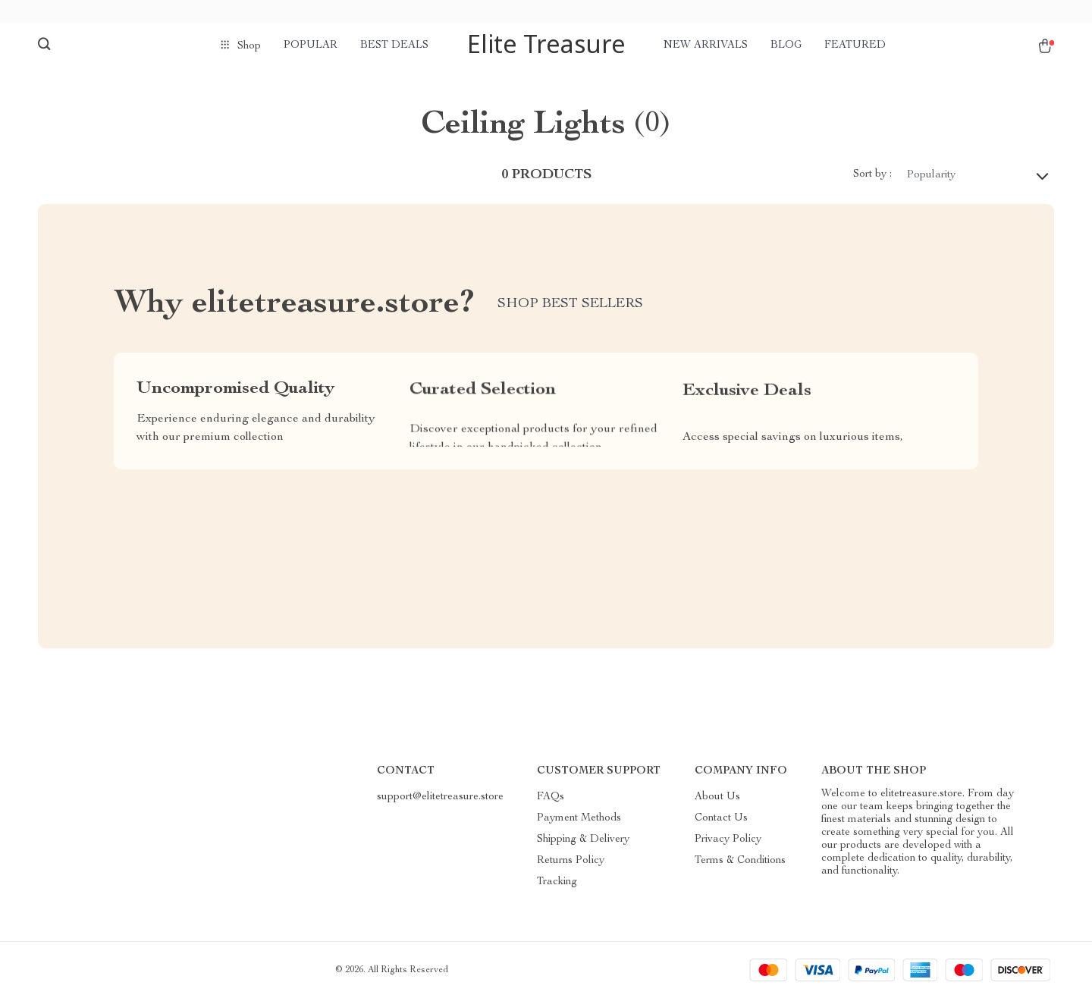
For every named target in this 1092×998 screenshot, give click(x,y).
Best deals (394, 45)
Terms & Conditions (740, 860)
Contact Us (721, 818)
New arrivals (706, 45)
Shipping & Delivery (583, 839)
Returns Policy (570, 860)
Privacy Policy (728, 839)
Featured (855, 45)
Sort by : (872, 174)
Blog (786, 45)
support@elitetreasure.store (440, 797)
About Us (717, 797)
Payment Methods (579, 818)
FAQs (550, 797)
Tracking (557, 882)
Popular (310, 45)
